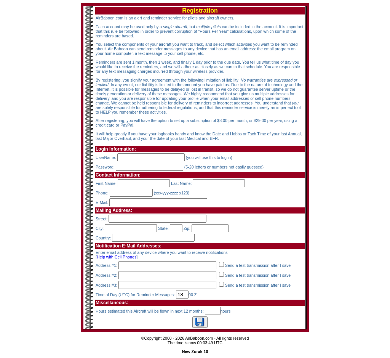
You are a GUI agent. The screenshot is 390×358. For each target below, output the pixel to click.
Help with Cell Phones (116, 257)
